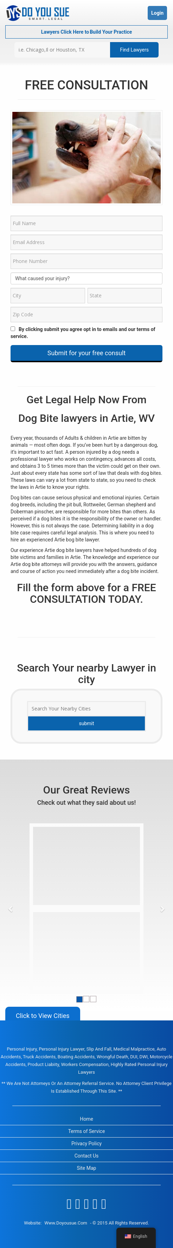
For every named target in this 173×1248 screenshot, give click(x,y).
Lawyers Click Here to (86, 31)
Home (86, 1119)
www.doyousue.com (65, 1223)
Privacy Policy (86, 1143)
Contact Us (87, 1156)
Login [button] (157, 13)
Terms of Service (86, 1131)
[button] (11, 908)
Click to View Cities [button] (43, 1015)
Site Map (86, 1168)
